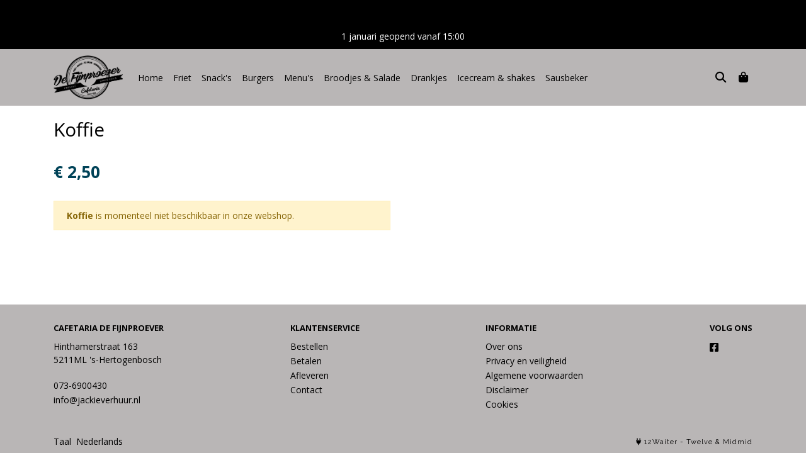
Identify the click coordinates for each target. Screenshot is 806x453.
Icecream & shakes (496, 78)
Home (150, 78)
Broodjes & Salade (362, 78)
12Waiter (661, 442)
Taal (62, 441)
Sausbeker (566, 78)
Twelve (699, 442)
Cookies (501, 404)
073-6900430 (80, 385)
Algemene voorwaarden (534, 375)
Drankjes (429, 78)
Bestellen (309, 346)
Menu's (299, 78)
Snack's (217, 78)
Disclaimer (506, 390)
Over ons (504, 346)
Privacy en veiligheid (526, 361)
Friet (182, 78)
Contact (306, 390)
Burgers (258, 78)
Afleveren (309, 375)
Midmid (737, 442)
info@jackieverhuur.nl (97, 400)
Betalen (306, 361)
